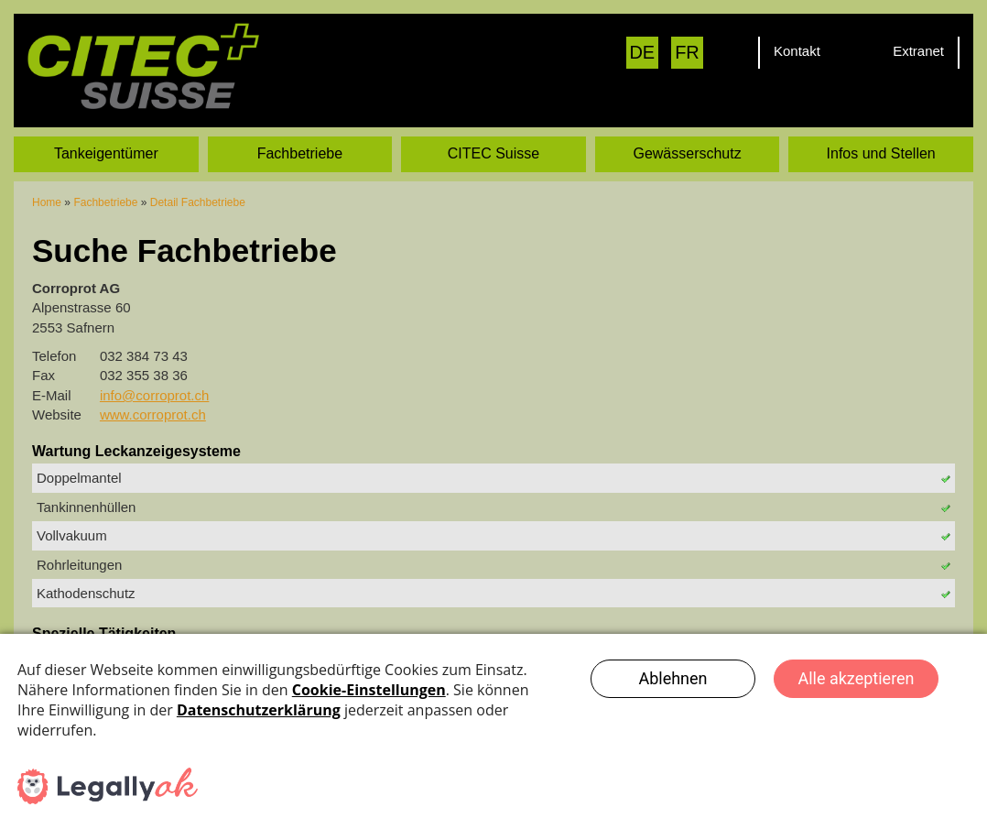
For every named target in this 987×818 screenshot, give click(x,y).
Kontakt (797, 51)
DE (642, 52)
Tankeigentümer (106, 152)
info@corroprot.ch (154, 394)
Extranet (918, 51)
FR (687, 52)
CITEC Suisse (493, 152)
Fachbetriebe (299, 152)
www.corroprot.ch (153, 413)
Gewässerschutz (687, 152)
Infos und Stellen (881, 152)
